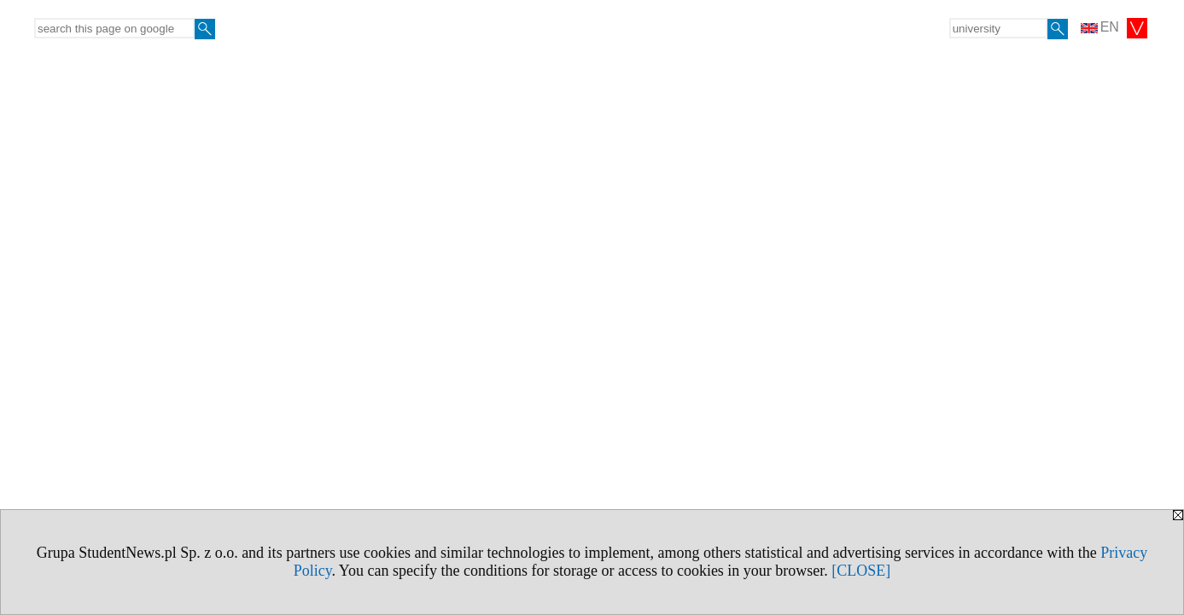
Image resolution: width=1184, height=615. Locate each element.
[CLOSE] (860, 570)
